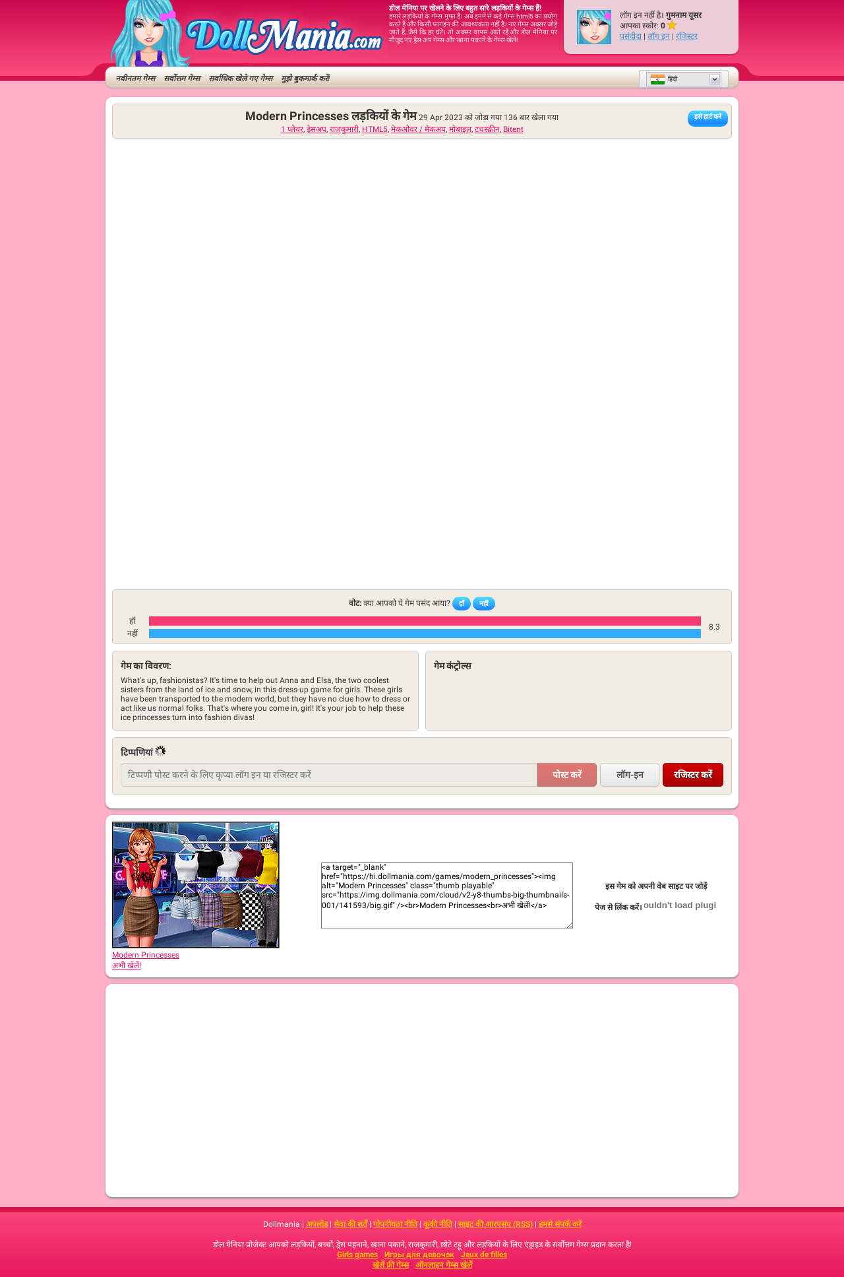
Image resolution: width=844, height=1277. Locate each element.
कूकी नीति (437, 1224)
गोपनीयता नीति (395, 1224)
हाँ (461, 603)
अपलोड (317, 1224)
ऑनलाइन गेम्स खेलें (443, 1265)
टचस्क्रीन (487, 129)
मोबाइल (460, 129)
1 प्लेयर (292, 129)
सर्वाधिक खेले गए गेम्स (240, 78)
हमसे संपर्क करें (560, 1224)
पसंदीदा (631, 36)
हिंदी (663, 79)
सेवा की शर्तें (350, 1224)
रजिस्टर (687, 36)
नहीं (484, 603)
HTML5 (375, 129)
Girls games (357, 1254)
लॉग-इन (630, 774)
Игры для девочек (419, 1254)
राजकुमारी (344, 129)
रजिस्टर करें (693, 774)
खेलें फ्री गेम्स (391, 1265)
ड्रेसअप (316, 129)
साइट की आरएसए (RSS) (495, 1224)
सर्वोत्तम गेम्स (182, 78)
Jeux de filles (484, 1254)
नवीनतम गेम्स (135, 78)
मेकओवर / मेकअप (418, 129)
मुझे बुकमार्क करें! (305, 78)
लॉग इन (659, 36)
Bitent (513, 129)
